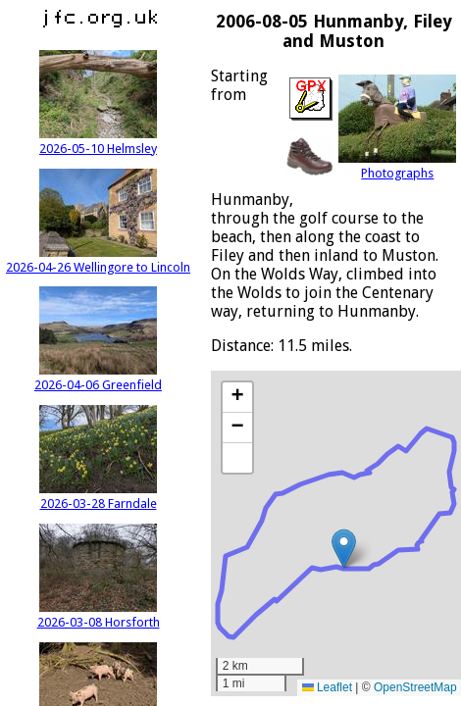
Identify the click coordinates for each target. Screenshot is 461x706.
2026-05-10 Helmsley (98, 141)
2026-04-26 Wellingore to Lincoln (98, 260)
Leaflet (327, 687)
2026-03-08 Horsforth (98, 615)
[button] (344, 549)
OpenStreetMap (415, 687)
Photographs (397, 165)
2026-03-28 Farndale (98, 496)
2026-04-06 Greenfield (98, 377)
